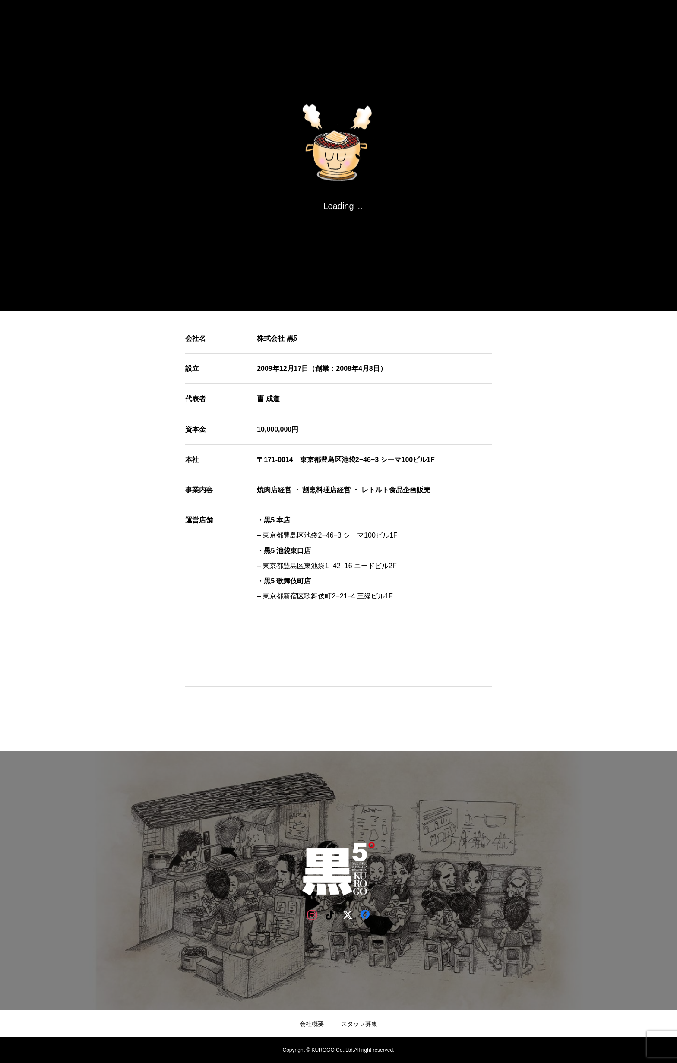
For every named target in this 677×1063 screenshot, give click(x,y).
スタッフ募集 (359, 1023)
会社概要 (312, 1023)
